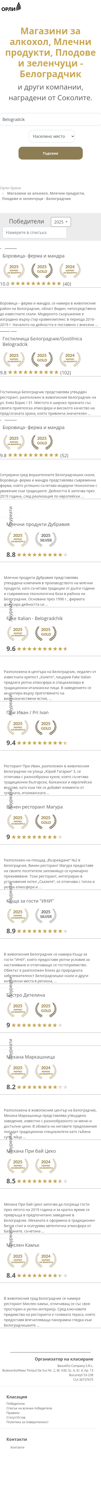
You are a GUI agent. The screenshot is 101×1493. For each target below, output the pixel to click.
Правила (13, 1413)
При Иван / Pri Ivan (27, 712)
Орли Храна (10, 187)
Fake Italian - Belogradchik (34, 618)
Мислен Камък (23, 1245)
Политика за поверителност (27, 1422)
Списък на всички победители (29, 1408)
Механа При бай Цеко (31, 1151)
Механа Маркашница (30, 1057)
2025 (59, 222)
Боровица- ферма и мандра (34, 256)
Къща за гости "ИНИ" (30, 901)
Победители (15, 1403)
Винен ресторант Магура (34, 807)
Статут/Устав (15, 1417)
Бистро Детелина (25, 995)
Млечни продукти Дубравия (38, 524)
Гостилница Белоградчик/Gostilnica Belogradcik (42, 341)
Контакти (17, 1447)
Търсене (50, 153)
